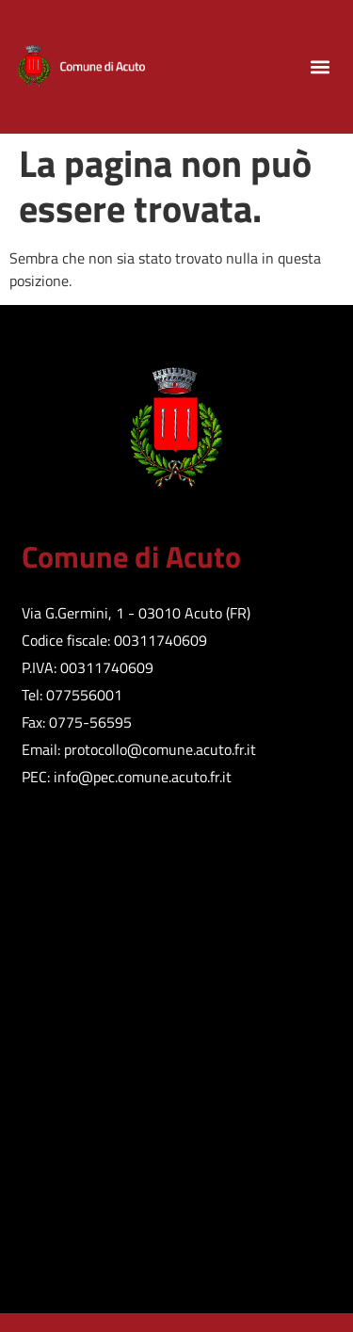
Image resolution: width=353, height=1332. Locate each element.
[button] (319, 66)
